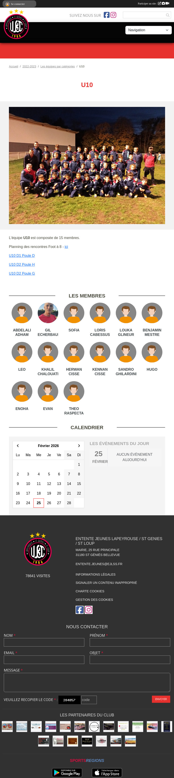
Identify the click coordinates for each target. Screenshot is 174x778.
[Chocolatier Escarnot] (87, 741)
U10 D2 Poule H (22, 264)
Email (10, 652)
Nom (10, 635)
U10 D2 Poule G (22, 273)
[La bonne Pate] (94, 726)
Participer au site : (153, 3)
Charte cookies (90, 591)
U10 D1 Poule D (22, 256)
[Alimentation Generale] (137, 726)
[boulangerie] (72, 741)
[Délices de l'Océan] (36, 726)
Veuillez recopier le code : (31, 699)
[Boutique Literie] (166, 726)
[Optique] (7, 726)
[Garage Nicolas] (115, 741)
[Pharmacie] (123, 726)
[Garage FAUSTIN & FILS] (65, 726)
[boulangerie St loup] (50, 726)
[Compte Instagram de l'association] (113, 15)
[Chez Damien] (43, 741)
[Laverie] (21, 726)
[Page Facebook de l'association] (107, 15)
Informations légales (96, 574)
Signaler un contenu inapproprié (106, 583)
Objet (96, 652)
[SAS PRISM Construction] (108, 726)
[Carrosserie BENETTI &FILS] (152, 726)
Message (13, 670)
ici (66, 247)
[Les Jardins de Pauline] (130, 741)
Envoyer (161, 699)
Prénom (99, 635)
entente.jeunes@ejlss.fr (99, 564)
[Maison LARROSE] (101, 741)
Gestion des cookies (94, 599)
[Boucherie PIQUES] (79, 726)
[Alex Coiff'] (58, 741)
